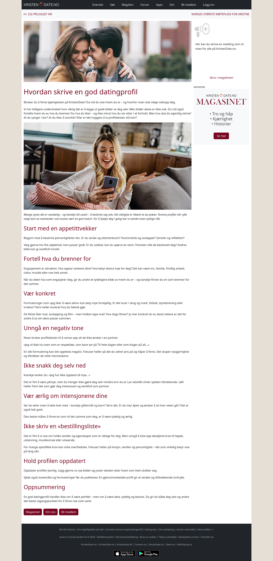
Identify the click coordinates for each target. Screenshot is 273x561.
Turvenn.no (140, 544)
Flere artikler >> (205, 529)
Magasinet (33, 512)
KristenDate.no (89, 544)
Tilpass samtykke (168, 536)
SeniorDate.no (156, 544)
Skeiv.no (170, 544)
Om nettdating (166, 529)
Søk (112, 5)
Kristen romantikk (186, 529)
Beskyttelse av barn (189, 536)
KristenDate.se (106, 544)
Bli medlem (188, 5)
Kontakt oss (208, 536)
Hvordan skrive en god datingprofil (124, 529)
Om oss (51, 512)
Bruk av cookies (148, 536)
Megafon (127, 5)
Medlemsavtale (105, 536)
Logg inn (208, 5)
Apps (159, 5)
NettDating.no (184, 544)
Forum (145, 5)
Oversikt (97, 5)
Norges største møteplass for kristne (220, 14)
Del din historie (67, 529)
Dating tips (150, 529)
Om (172, 5)
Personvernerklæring (127, 536)
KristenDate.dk (124, 544)
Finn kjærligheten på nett (90, 529)
